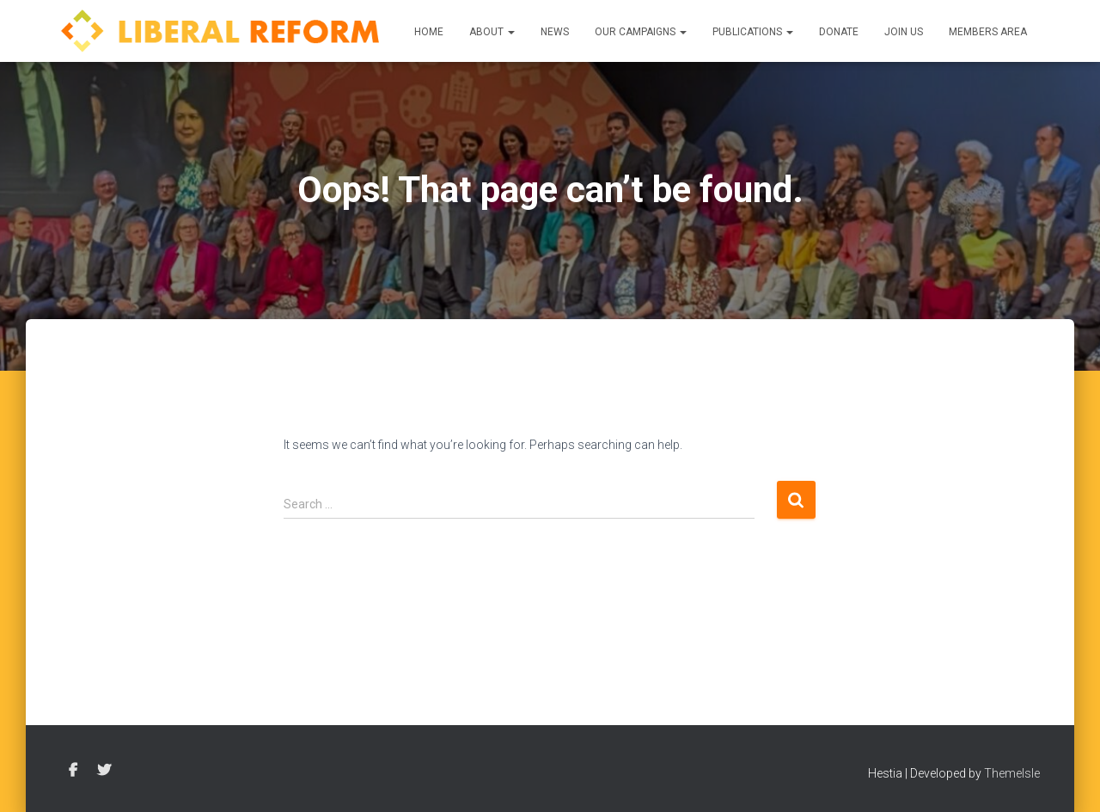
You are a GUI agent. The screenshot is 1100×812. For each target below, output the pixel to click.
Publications (752, 32)
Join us (903, 32)
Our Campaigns (641, 32)
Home (428, 32)
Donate (839, 32)
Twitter (104, 770)
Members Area (988, 32)
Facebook (73, 770)
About (492, 32)
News (555, 32)
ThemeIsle (1012, 773)
